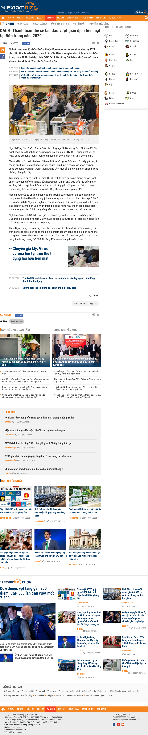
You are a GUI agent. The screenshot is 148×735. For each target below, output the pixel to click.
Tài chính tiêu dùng (99, 23)
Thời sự (8, 473)
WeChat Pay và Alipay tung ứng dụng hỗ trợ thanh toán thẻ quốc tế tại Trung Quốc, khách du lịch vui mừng (57, 76)
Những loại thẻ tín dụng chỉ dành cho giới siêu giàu (49, 287)
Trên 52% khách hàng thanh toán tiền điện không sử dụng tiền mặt (50, 68)
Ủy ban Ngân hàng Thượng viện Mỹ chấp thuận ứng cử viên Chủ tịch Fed (50, 554)
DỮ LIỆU (112, 18)
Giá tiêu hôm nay (100, 691)
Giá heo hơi (75, 691)
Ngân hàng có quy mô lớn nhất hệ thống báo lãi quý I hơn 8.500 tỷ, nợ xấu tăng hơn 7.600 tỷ (77, 396)
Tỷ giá (66, 23)
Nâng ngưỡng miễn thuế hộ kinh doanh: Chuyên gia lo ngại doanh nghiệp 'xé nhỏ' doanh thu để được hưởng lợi (15, 557)
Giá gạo (50, 695)
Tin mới (11, 412)
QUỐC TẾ (40, 18)
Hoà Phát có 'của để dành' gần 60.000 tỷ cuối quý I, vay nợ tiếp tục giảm (50, 512)
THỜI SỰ (10, 18)
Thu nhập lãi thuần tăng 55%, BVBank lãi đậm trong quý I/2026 (77, 380)
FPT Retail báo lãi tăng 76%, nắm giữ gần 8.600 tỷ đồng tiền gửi (38, 443)
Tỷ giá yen (52, 691)
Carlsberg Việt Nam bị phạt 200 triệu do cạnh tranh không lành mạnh (85, 511)
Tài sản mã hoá (40, 23)
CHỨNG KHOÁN (73, 18)
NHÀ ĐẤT (60, 18)
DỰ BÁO (20, 18)
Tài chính (7, 23)
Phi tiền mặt (79, 23)
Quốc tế (8, 422)
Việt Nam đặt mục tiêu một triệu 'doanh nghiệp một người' (35, 430)
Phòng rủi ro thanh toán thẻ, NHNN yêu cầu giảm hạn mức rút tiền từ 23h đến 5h (24, 388)
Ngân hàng (22, 23)
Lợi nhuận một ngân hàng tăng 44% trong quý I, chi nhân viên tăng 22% (89, 665)
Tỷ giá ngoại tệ (28, 691)
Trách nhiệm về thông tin (14, 732)
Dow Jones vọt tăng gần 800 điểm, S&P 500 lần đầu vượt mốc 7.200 (27, 593)
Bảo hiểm (55, 23)
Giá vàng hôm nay (11, 691)
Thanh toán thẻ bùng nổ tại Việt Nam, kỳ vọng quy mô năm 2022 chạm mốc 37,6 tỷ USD (23, 361)
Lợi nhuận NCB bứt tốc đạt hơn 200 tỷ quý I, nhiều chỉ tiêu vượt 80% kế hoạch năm (76, 388)
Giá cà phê (86, 691)
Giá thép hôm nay (11, 695)
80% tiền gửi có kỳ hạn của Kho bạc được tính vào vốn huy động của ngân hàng (76, 372)
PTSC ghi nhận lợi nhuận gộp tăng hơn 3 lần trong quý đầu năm (38, 456)
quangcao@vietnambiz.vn (128, 720)
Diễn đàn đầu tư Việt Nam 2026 (99, 695)
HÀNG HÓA (30, 18)
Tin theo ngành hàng (118, 27)
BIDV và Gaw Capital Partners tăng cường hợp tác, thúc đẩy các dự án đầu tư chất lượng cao (75, 361)
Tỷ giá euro (63, 691)
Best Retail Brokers (75, 695)
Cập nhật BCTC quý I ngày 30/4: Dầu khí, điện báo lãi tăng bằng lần (16, 511)
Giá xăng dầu (133, 691)
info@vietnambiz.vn (18, 730)
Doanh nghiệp (10, 448)
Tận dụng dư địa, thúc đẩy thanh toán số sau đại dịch (24, 372)
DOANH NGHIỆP (87, 18)
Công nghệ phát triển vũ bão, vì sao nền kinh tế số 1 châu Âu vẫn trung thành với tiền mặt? (25, 396)
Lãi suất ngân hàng (118, 691)
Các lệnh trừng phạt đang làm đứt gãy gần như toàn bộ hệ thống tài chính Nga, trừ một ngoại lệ (26, 380)
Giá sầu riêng (26, 695)
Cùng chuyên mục (66, 330)
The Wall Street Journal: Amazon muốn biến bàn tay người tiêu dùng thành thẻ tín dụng (59, 71)
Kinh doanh (9, 435)
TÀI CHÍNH (50, 18)
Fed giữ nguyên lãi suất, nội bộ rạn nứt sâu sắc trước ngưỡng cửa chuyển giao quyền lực (134, 617)
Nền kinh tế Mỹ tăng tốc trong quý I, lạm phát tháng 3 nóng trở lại (39, 417)
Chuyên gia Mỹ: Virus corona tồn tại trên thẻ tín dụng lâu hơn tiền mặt (34, 253)
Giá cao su (60, 695)
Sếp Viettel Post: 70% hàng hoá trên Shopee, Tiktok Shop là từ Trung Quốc (134, 642)
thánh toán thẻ (16, 321)
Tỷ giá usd (40, 691)
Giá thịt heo (39, 695)
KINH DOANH (101, 18)
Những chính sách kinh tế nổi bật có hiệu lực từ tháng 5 (34, 469)
